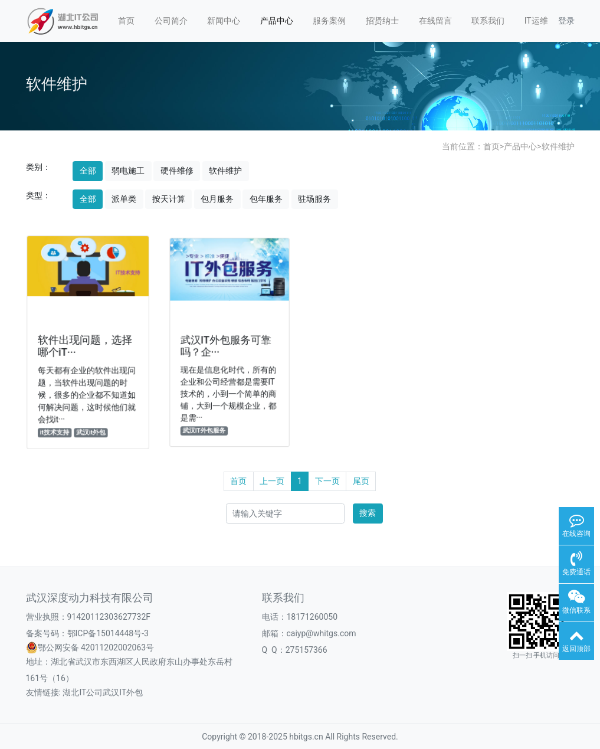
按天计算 (168, 199)
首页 (126, 20)
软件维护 (558, 146)
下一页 (327, 481)
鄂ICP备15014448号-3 (108, 633)
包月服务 (217, 199)
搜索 (367, 513)
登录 (566, 20)
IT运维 (536, 20)
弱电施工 (128, 170)
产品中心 (276, 20)
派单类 (124, 199)
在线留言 (435, 20)
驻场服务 (314, 199)
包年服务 (266, 199)
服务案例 (329, 20)
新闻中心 (223, 20)
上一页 (272, 481)
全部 (88, 170)
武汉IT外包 (123, 692)
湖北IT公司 (83, 692)
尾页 (361, 481)
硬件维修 (177, 170)
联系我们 (487, 20)
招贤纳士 (382, 20)
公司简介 (171, 20)
